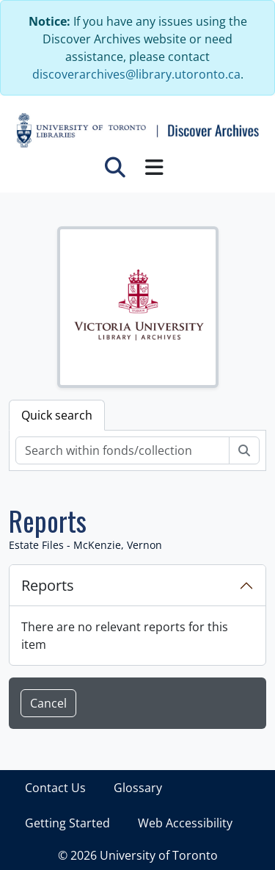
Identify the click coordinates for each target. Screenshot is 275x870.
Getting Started (67, 823)
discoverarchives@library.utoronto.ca (136, 74)
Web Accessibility (185, 823)
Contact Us (55, 788)
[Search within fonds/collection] (122, 450)
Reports (47, 585)
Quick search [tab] (56, 415)
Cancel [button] (48, 703)
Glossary (138, 788)
